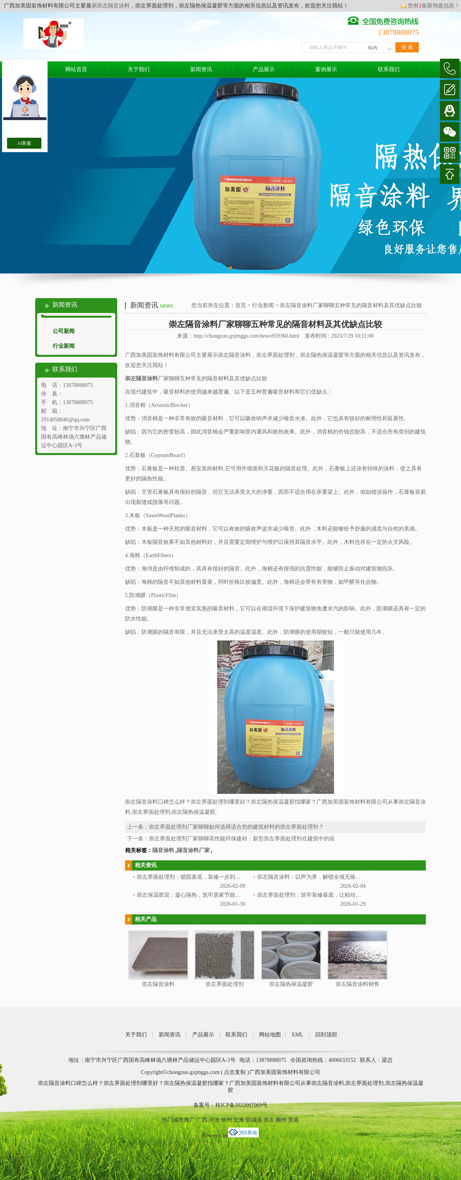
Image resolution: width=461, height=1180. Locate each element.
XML (297, 1035)
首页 (240, 305)
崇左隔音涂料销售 (357, 984)
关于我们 (139, 69)
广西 (202, 1120)
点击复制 (235, 1072)
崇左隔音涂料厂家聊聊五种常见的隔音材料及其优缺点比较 (351, 305)
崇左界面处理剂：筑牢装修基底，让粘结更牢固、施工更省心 (331, 895)
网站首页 (76, 69)
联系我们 (389, 69)
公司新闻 (64, 331)
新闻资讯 (201, 69)
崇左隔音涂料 (113, 6)
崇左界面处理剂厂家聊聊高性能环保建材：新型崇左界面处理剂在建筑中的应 (242, 839)
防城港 (254, 1120)
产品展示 (264, 69)
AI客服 (24, 143)
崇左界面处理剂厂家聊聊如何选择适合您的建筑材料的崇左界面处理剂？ (236, 827)
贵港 (293, 1120)
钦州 (226, 1120)
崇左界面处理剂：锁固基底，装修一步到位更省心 (197, 877)
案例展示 (326, 69)
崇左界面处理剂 (224, 984)
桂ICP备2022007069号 (241, 1105)
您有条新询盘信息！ (430, 6)
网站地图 (270, 1035)
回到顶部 (326, 1035)
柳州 (281, 1120)
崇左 (268, 1120)
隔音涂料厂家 (193, 850)
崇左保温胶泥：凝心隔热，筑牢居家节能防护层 (194, 895)
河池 (214, 1120)
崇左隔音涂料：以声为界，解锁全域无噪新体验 (314, 877)
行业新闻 (64, 346)
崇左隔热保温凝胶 (291, 984)
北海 (238, 1120)
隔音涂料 (163, 850)
